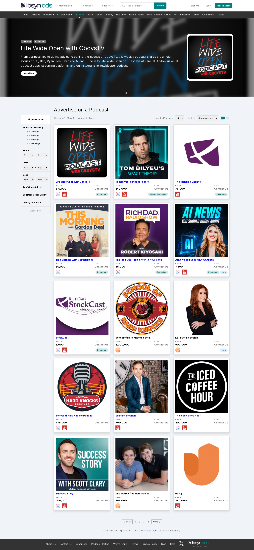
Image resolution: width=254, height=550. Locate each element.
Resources (81, 544)
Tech (149, 14)
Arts (176, 14)
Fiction (132, 14)
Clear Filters (36, 210)
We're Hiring (120, 544)
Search (160, 5)
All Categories (64, 14)
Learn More (29, 73)
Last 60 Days (31, 135)
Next (157, 521)
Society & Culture (162, 14)
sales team (151, 530)
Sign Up (195, 5)
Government (208, 14)
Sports (99, 14)
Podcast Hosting (100, 544)
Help (172, 544)
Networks (48, 14)
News (141, 14)
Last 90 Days (31, 139)
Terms (134, 544)
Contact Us (66, 544)
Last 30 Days (31, 131)
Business (79, 14)
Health (90, 14)
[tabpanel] (127, 57)
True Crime (121, 14)
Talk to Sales (223, 5)
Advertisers (88, 5)
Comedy (109, 14)
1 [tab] (126, 93)
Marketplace (66, 5)
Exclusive (35, 14)
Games (196, 14)
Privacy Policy (149, 544)
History (220, 14)
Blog (163, 544)
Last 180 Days (31, 143)
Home (25, 14)
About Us (51, 544)
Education (185, 14)
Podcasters (107, 5)
